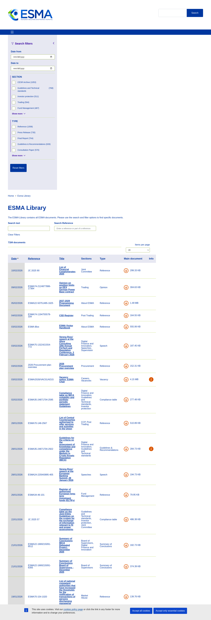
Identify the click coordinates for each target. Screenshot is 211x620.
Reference (87, 107)
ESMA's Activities (36, 34)
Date (68, 107)
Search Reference (116, 71)
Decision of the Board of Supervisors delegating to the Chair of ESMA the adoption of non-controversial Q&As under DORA (120, 512)
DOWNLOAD (179, 119)
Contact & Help (135, 34)
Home (64, 44)
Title (115, 107)
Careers (72, 600)
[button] (204, 228)
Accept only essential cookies (170, 611)
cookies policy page (73, 609)
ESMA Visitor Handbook (119, 175)
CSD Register (119, 164)
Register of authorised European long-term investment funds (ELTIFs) (120, 343)
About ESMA (14, 34)
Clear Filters (67, 83)
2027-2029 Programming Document (119, 151)
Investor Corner (87, 34)
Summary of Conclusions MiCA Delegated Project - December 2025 (119, 393)
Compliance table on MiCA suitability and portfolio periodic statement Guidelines (120, 248)
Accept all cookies (141, 611)
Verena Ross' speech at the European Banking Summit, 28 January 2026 (119, 323)
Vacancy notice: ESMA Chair (119, 227)
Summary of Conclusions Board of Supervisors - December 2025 (119, 415)
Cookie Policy (141, 600)
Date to (14, 66)
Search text (67, 71)
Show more (17, 117)
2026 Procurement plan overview (119, 214)
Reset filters (18, 171)
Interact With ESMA (111, 34)
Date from (16, 55)
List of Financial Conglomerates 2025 (120, 118)
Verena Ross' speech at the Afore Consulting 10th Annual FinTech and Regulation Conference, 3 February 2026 (120, 194)
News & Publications (62, 34)
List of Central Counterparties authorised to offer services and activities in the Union (120, 271)
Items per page (195, 93)
